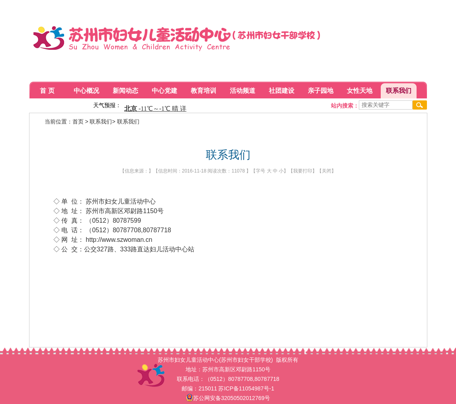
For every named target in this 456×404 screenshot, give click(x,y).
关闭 (326, 171)
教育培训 (203, 90)
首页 (78, 121)
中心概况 (86, 90)
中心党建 (164, 90)
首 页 (47, 90)
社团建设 (281, 90)
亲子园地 (320, 90)
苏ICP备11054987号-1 (246, 388)
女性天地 (359, 90)
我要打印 (302, 171)
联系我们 (398, 90)
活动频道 (242, 90)
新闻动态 (125, 90)
